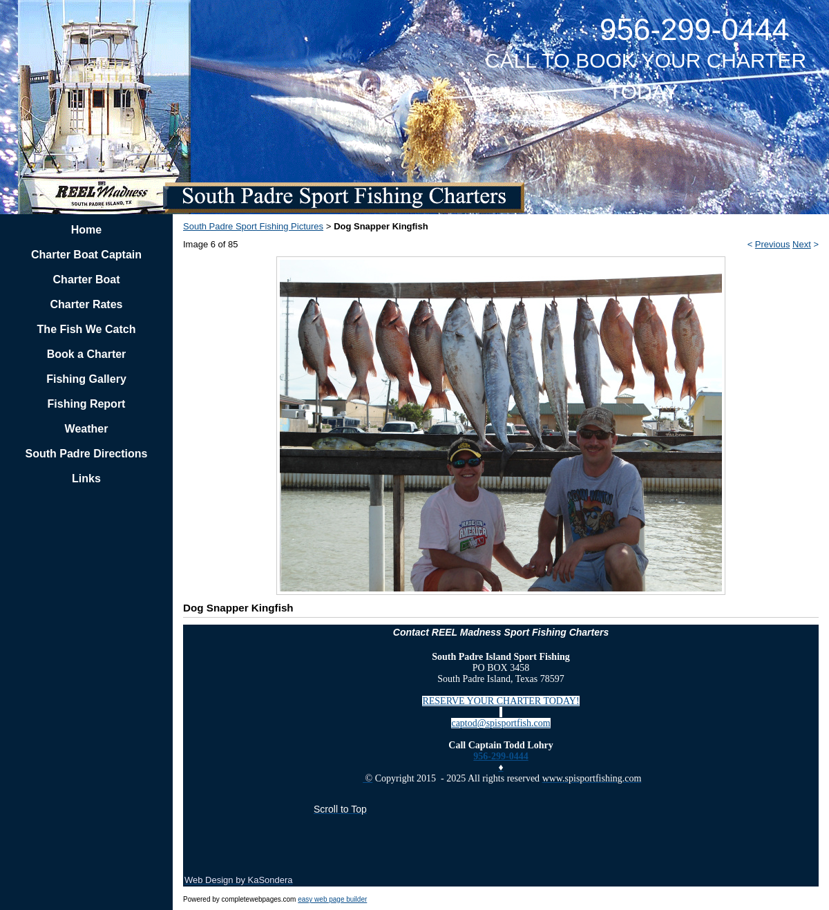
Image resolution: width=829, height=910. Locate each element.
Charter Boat (86, 279)
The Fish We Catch (86, 329)
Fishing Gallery (86, 379)
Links (86, 478)
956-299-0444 (500, 756)
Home (86, 230)
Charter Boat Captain (86, 254)
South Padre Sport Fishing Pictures (253, 226)
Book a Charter (86, 354)
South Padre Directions (87, 453)
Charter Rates (86, 304)
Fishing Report (87, 404)
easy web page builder (332, 899)
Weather (86, 429)
